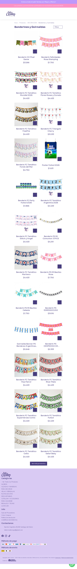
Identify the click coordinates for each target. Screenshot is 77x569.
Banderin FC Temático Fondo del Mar (26, 166)
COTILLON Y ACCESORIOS (10, 499)
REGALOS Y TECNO (7, 503)
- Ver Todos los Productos (9, 482)
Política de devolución (8, 518)
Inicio (16, 23)
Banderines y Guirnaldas (46, 23)
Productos (23, 23)
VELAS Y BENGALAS (8, 491)
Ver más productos (39, 463)
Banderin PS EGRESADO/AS (51, 309)
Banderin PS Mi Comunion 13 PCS (51, 237)
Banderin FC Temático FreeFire (26, 130)
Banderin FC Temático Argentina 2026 (51, 201)
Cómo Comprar (6, 515)
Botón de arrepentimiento (67, 557)
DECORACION (33, 23)
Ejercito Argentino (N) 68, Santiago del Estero (17, 527)
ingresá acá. (58, 557)
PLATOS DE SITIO (7, 494)
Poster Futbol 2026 (51, 165)
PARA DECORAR (6, 489)
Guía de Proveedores (8, 513)
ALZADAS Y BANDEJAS (9, 487)
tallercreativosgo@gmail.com (12, 530)
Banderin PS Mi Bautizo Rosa (50, 273)
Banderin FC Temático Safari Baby (51, 452)
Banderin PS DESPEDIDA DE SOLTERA (51, 345)
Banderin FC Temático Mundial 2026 (26, 94)
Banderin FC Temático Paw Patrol (26, 381)
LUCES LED (5, 506)
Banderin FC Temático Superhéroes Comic (26, 416)
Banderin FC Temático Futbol (51, 416)
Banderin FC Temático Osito (26, 452)
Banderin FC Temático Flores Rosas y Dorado (51, 94)
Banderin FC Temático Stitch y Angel (26, 237)
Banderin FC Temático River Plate (51, 381)
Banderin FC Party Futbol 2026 (26, 201)
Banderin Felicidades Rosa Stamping (50, 58)
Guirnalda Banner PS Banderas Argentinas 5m (26, 345)
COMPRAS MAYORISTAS (9, 520)
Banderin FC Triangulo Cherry (51, 130)
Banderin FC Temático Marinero (26, 273)
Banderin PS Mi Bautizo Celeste (26, 309)
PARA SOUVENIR (6, 501)
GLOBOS (4, 484)
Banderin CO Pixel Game (26, 58)
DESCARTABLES (6, 496)
